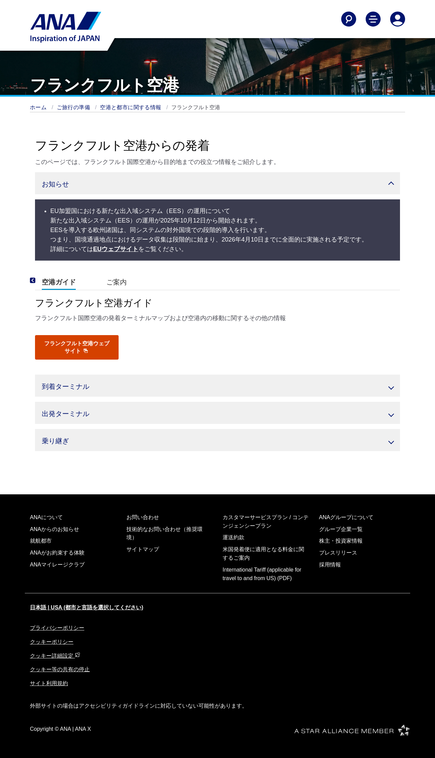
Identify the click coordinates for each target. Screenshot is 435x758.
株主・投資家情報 (341, 541)
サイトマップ (142, 549)
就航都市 (41, 541)
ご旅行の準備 (74, 107)
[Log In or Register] (397, 19)
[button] (217, 183)
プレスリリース (338, 553)
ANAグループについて (346, 517)
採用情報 (330, 564)
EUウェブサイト (115, 249)
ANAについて (46, 517)
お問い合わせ (142, 517)
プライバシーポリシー (57, 628)
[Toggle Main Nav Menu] (373, 19)
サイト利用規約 (49, 683)
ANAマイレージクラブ (57, 564)
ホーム (39, 107)
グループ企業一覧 (341, 529)
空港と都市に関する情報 (131, 107)
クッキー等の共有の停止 (60, 669)
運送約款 (233, 537)
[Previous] (42, 280)
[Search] (348, 19)
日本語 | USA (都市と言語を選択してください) (86, 607)
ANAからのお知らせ (54, 529)
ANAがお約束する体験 (57, 553)
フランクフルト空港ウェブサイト (76, 347)
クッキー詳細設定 (55, 656)
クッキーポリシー (51, 642)
